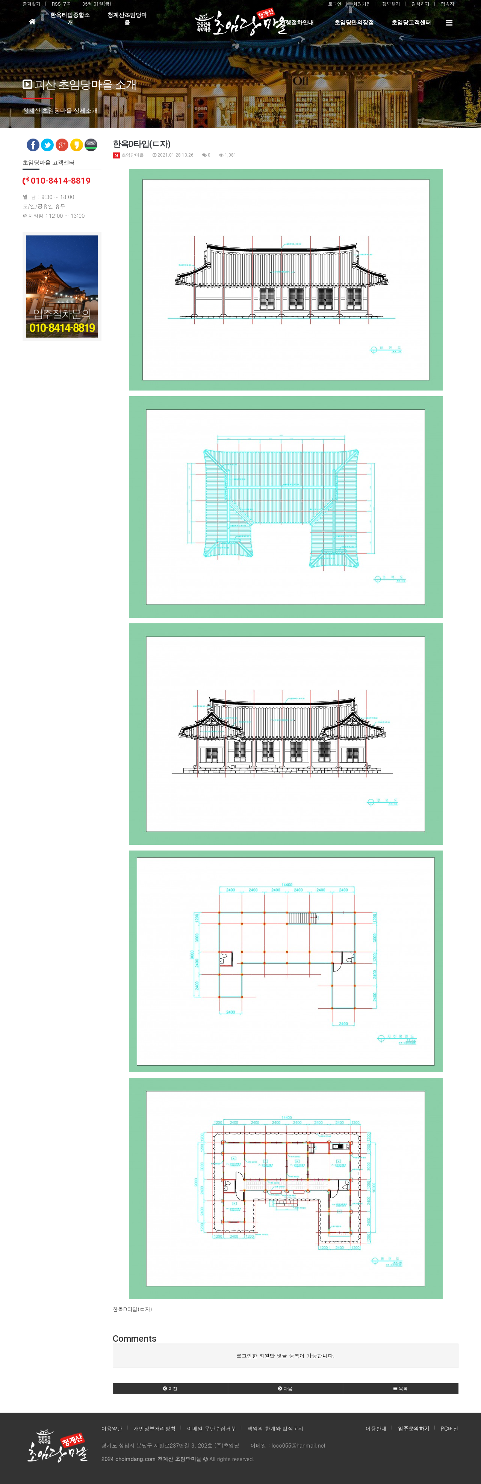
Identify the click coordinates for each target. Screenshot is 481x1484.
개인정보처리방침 (155, 1428)
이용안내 (376, 1428)
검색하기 (420, 3)
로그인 (335, 3)
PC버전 (449, 1428)
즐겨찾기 (32, 3)
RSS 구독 (61, 3)
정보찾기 (391, 3)
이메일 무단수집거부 (211, 1428)
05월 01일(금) (96, 3)
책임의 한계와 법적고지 (275, 1428)
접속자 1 (449, 3)
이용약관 (112, 1428)
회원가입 (362, 3)
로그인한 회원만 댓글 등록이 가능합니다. (285, 1355)
